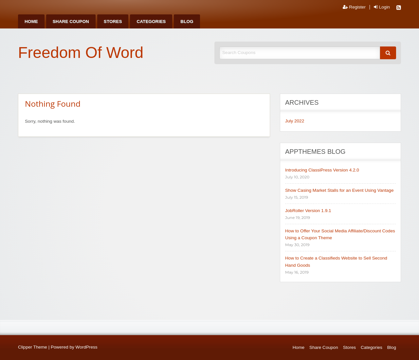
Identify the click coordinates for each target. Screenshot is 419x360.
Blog (186, 21)
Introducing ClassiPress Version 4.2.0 (322, 170)
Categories (151, 21)
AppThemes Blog (315, 151)
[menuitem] (31, 21)
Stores (113, 21)
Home (31, 21)
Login (382, 7)
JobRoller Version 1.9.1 (308, 210)
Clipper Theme (32, 347)
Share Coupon (71, 21)
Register (354, 7)
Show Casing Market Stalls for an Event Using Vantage (339, 190)
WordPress (87, 347)
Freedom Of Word (80, 52)
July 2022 (294, 120)
